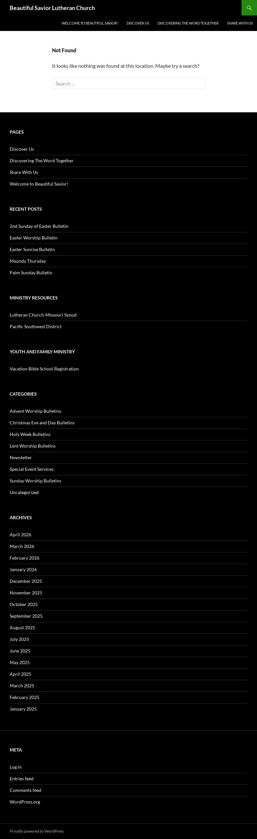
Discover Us (138, 23)
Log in (16, 767)
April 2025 (20, 674)
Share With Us (240, 23)
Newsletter (21, 457)
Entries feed (22, 778)
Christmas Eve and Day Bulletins (42, 422)
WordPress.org (25, 801)
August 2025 (22, 627)
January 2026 (23, 569)
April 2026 (20, 534)
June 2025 (20, 650)
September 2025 (26, 616)
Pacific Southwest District (36, 326)
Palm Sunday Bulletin (31, 272)
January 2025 (23, 709)
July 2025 (19, 639)
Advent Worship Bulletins (35, 411)
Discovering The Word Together (188, 23)
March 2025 (22, 685)
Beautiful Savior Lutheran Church (52, 7)
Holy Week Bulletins (30, 434)
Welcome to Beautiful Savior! (90, 23)
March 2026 (22, 546)
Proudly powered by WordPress (37, 831)
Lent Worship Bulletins (33, 446)
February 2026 (24, 558)
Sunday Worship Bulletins (35, 480)
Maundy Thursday (28, 261)
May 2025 (20, 662)
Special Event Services (32, 469)
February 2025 (24, 697)
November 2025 (26, 592)
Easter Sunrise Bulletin (32, 249)
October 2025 (24, 604)
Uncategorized (24, 492)
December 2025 (26, 581)
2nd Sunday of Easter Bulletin (39, 226)
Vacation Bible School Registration (44, 368)
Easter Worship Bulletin (33, 237)
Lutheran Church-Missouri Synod (43, 315)
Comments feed (25, 790)
